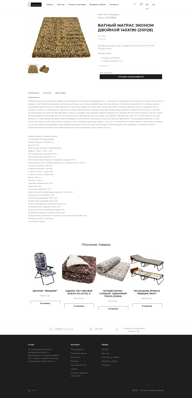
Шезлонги (75, 357)
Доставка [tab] (60, 93)
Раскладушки (77, 349)
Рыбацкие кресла (79, 353)
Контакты (113, 4)
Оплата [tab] (47, 93)
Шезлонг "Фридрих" (45, 295)
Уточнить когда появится (131, 77)
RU (147, 4)
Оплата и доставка (77, 4)
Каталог (49, 4)
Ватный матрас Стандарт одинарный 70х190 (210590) (113, 298)
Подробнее (103, 66)
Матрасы (75, 361)
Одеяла (74, 369)
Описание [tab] (33, 93)
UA (153, 4)
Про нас (61, 4)
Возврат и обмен (98, 4)
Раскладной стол (78, 365)
